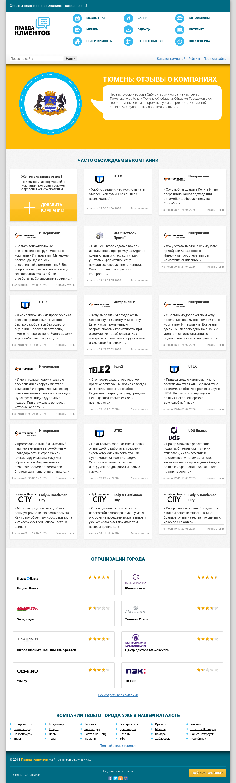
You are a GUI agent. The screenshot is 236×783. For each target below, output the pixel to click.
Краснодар (92, 729)
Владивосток (23, 724)
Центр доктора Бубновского (172, 644)
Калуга (53, 729)
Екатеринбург (129, 724)
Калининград (23, 729)
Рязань (125, 734)
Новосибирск (23, 734)
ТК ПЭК (172, 675)
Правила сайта (215, 58)
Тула (52, 738)
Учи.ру (63, 675)
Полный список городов (118, 745)
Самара (160, 734)
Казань (195, 724)
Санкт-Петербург (201, 734)
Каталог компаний (171, 58)
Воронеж (90, 724)
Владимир (56, 724)
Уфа (122, 738)
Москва (160, 729)
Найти (70, 58)
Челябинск (198, 738)
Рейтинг (194, 58)
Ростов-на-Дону (95, 734)
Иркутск (160, 724)
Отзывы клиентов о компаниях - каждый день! (48, 6)
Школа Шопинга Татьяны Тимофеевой (63, 644)
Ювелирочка (172, 582)
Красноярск (128, 729)
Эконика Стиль (172, 613)
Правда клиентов (34, 759)
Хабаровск (162, 738)
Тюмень (90, 738)
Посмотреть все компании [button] (118, 695)
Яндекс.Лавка (63, 582)
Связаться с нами (26, 775)
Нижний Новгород (203, 729)
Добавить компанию (44, 208)
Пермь (53, 734)
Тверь (18, 738)
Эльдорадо (63, 613)
